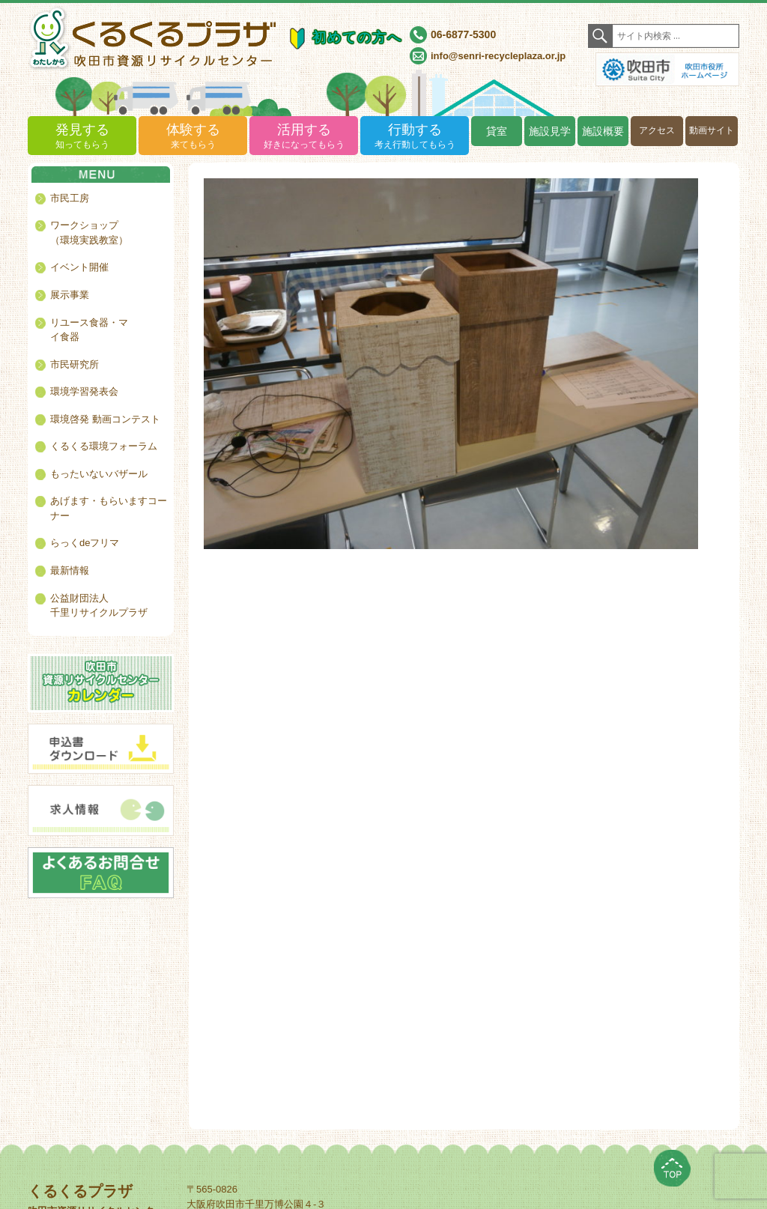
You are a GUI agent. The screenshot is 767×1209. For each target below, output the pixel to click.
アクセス (657, 130)
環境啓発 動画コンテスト (105, 419)
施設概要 (603, 131)
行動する (414, 136)
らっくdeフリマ (84, 542)
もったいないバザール (99, 473)
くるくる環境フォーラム (103, 446)
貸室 (496, 131)
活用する (303, 136)
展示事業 (69, 294)
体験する (192, 136)
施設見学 (550, 131)
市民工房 (69, 198)
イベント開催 (79, 267)
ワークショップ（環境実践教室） (89, 232)
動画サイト (711, 130)
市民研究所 (74, 364)
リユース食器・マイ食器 (89, 330)
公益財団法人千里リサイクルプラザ (99, 606)
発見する (82, 136)
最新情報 (69, 570)
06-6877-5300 (463, 34)
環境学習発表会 (84, 391)
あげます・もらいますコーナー (108, 508)
